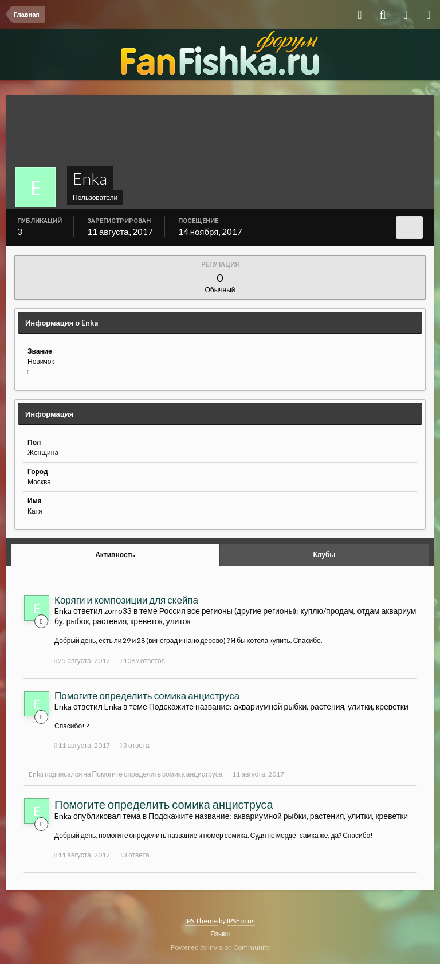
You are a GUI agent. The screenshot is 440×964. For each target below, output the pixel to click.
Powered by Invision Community (220, 947)
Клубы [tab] (324, 554)
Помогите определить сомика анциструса (146, 695)
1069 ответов (142, 660)
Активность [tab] (115, 554)
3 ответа (135, 745)
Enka (36, 774)
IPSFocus (241, 920)
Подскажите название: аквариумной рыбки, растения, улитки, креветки (278, 706)
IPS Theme (201, 920)
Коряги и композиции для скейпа (126, 600)
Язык (220, 934)
